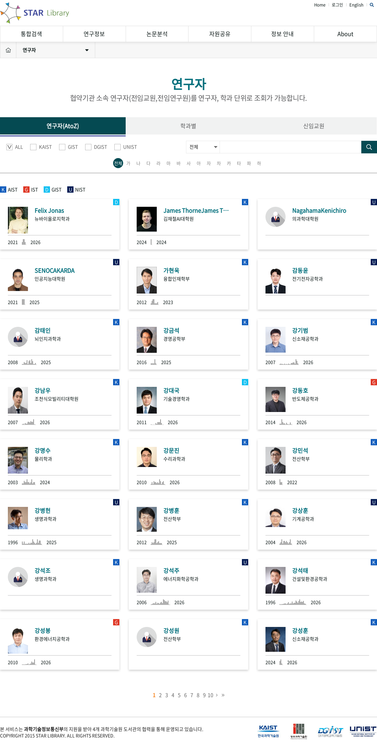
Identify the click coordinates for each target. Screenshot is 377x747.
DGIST (96, 147)
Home (319, 5)
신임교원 (314, 126)
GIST (68, 147)
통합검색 (31, 34)
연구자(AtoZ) (62, 126)
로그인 (337, 5)
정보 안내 (282, 34)
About (345, 34)
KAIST (41, 147)
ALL (14, 147)
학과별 (188, 126)
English (356, 5)
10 (210, 695)
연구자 (56, 50)
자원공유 (220, 34)
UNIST (125, 147)
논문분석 (157, 34)
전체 (118, 163)
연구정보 (94, 34)
